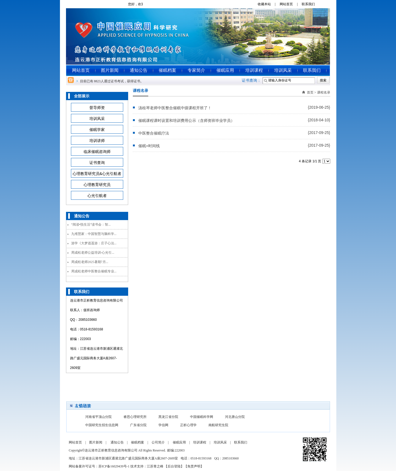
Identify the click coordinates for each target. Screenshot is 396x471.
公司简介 (158, 442)
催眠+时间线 (149, 146)
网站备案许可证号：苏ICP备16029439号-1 (99, 466)
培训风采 (283, 70)
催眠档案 (167, 70)
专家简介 (196, 70)
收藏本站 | (268, 4)
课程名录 (323, 92)
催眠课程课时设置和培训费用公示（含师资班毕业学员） (186, 120)
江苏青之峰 (155, 466)
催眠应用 (225, 70)
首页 (310, 92)
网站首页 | (290, 4)
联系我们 (310, 4)
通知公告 (138, 70)
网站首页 (81, 70)
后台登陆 (174, 466)
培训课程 (254, 70)
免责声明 (193, 466)
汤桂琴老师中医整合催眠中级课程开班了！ (174, 108)
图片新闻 (110, 70)
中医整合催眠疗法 (153, 133)
